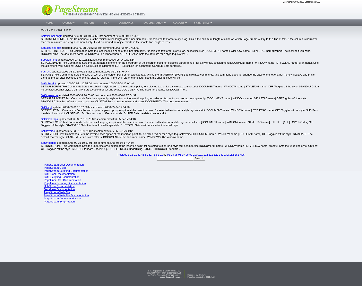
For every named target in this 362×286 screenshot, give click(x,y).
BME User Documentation (59, 173)
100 (195, 154)
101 (200, 154)
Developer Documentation (59, 189)
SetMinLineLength (51, 35)
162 (237, 154)
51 (146, 154)
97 (183, 154)
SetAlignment (49, 59)
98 (187, 154)
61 (150, 154)
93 (168, 154)
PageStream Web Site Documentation (66, 195)
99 (190, 154)
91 (161, 154)
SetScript (46, 107)
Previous (122, 154)
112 (211, 154)
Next (242, 154)
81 (157, 154)
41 (142, 154)
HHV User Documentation (59, 186)
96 (179, 154)
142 (226, 154)
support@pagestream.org (170, 277)
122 (216, 154)
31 (139, 154)
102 (206, 154)
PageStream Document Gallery (62, 198)
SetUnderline (48, 142)
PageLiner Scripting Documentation (65, 183)
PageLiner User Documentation (62, 180)
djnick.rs (202, 275)
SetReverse (48, 130)
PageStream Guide (55, 167)
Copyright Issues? (174, 275)
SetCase (46, 71)
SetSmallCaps (49, 119)
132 (221, 154)
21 (135, 154)
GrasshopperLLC (174, 273)
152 (231, 154)
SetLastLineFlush (51, 47)
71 (153, 154)
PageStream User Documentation (64, 164)
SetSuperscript (49, 95)
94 (172, 154)
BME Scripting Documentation (61, 177)
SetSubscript (48, 83)
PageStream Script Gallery (59, 201)
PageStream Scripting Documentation (66, 170)
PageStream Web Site (57, 192)
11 (131, 154)
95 (176, 154)
